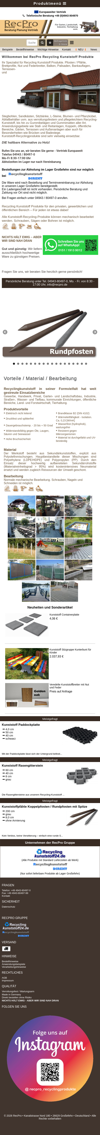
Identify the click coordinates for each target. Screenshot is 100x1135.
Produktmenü (50, 3)
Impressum (8, 980)
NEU (80, 49)
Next (94, 332)
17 (82, 364)
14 (69, 364)
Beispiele (7, 49)
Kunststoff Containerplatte (64, 614)
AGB (4, 977)
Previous (5, 332)
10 (52, 364)
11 (56, 364)
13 (65, 364)
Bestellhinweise (25, 49)
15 (73, 364)
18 (86, 364)
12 (61, 364)
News (94, 49)
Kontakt (66, 49)
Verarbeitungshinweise (14, 967)
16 (78, 364)
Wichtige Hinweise (47, 49)
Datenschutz (8, 906)
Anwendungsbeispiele (13, 964)
